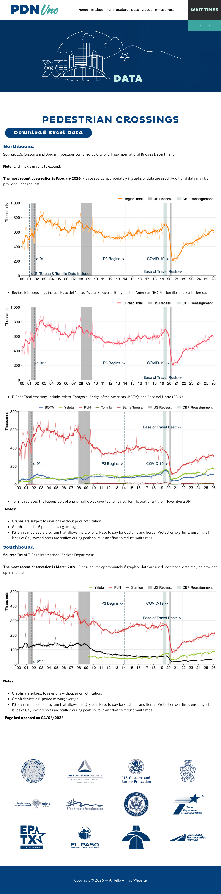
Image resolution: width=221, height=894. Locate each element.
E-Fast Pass (164, 9)
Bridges (97, 9)
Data (135, 9)
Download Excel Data (48, 132)
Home (83, 9)
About (147, 9)
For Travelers (117, 9)
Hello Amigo (122, 880)
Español (204, 25)
